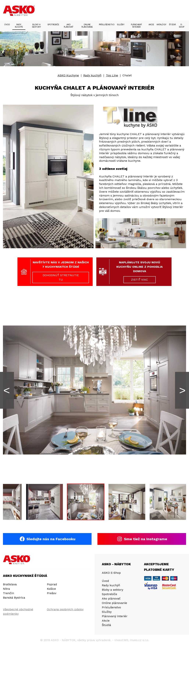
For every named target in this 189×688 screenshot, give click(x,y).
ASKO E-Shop (111, 573)
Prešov (51, 593)
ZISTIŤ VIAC (139, 279)
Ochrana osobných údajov (65, 609)
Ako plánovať (68, 25)
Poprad (52, 584)
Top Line (112, 75)
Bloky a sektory (36, 25)
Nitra (6, 589)
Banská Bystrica (14, 597)
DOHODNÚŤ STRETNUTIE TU (61, 277)
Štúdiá (172, 24)
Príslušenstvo (107, 24)
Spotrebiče (53, 24)
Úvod (7, 24)
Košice (51, 589)
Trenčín (8, 593)
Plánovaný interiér (136, 25)
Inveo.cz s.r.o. (139, 640)
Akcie (151, 24)
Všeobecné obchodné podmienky (18, 612)
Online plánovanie (87, 25)
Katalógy (161, 24)
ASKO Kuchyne (68, 75)
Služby (120, 24)
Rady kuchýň (19, 25)
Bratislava (10, 584)
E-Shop (181, 25)
